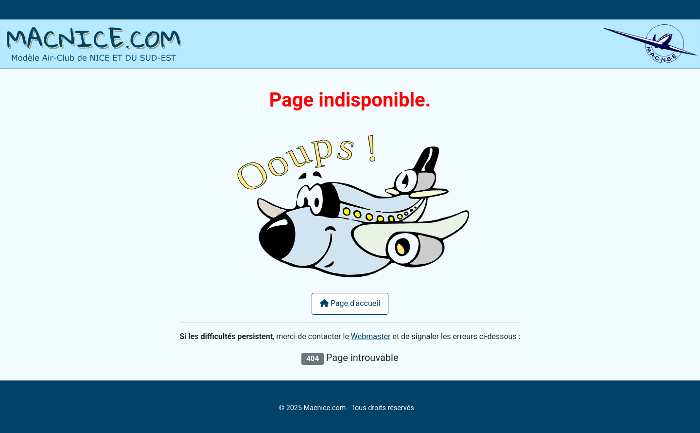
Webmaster (371, 336)
